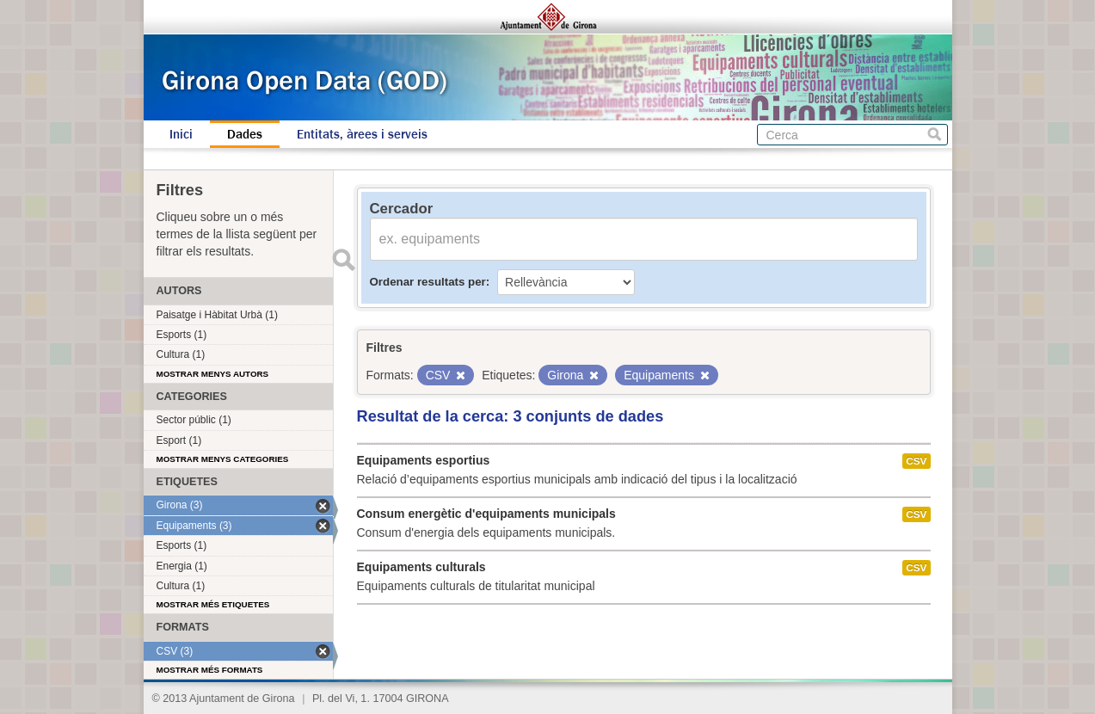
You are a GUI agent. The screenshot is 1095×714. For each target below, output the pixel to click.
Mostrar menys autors (213, 374)
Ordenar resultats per (428, 281)
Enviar (344, 260)
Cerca (934, 134)
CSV (916, 461)
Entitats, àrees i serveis (362, 134)
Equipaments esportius (423, 460)
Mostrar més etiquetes (213, 604)
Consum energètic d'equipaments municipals (486, 513)
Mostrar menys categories (223, 459)
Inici (181, 134)
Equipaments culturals (421, 567)
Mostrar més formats (210, 669)
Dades (244, 134)
